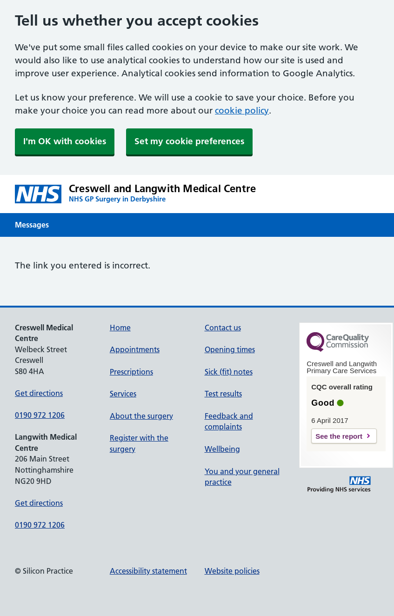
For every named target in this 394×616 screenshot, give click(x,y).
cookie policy (242, 110)
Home (120, 327)
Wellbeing (222, 449)
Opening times (230, 349)
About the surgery (141, 416)
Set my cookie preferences (189, 141)
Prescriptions (131, 371)
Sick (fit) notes (229, 371)
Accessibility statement (148, 571)
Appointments (135, 349)
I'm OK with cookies (64, 141)
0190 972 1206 (40, 415)
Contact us (223, 327)
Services (123, 393)
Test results (223, 393)
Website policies (232, 571)
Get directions (39, 393)
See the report (338, 436)
